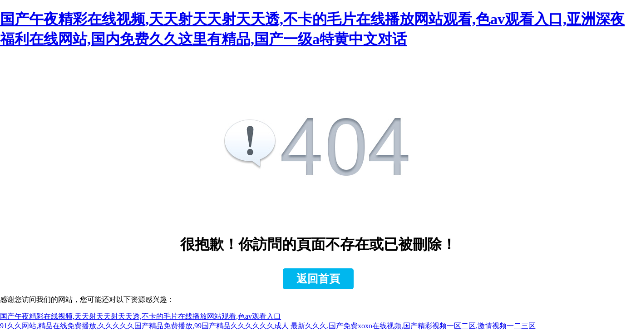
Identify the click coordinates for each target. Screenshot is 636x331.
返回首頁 (318, 279)
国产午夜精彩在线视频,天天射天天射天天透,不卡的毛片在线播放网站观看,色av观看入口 (140, 316)
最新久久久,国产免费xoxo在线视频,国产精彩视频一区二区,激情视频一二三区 (413, 326)
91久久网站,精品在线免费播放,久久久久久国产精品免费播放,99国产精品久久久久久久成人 (144, 326)
